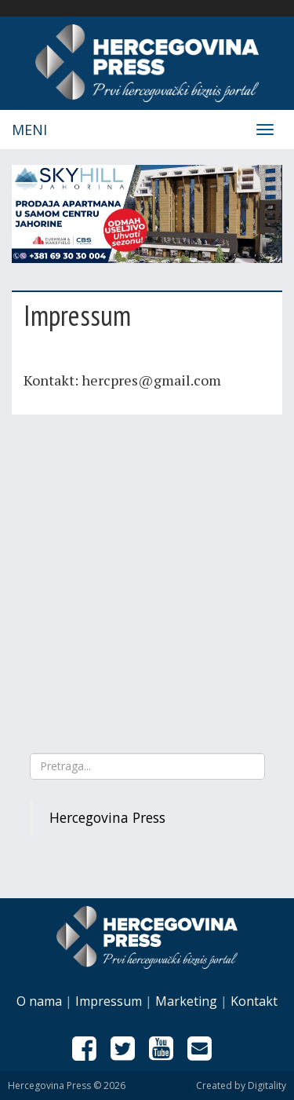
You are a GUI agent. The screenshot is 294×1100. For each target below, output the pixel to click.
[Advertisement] (147, 577)
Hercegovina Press (107, 817)
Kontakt (254, 1001)
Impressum (108, 1001)
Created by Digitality (241, 1085)
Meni (29, 129)
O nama (39, 1001)
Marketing (186, 1001)
